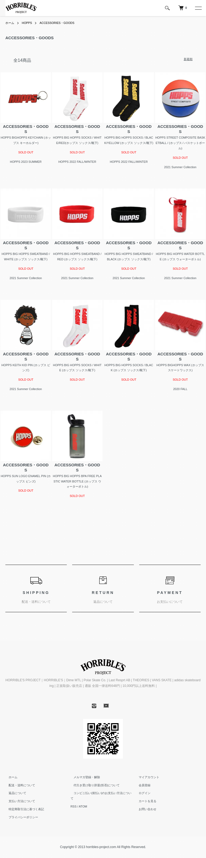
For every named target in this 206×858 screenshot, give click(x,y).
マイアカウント (145, 777)
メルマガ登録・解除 (84, 777)
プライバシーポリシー (20, 817)
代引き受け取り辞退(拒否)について (94, 785)
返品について (14, 793)
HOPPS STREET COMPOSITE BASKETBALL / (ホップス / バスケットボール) (180, 143)
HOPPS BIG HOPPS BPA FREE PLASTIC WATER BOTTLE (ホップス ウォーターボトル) (77, 481)
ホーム (10, 23)
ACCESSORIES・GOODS (61, 23)
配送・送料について (18, 785)
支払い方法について (18, 801)
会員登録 (141, 785)
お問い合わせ (144, 809)
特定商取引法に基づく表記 (23, 809)
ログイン (141, 793)
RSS (74, 801)
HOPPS (28, 23)
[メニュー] (198, 8)
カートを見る (144, 801)
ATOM (83, 801)
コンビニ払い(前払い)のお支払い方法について (101, 793)
